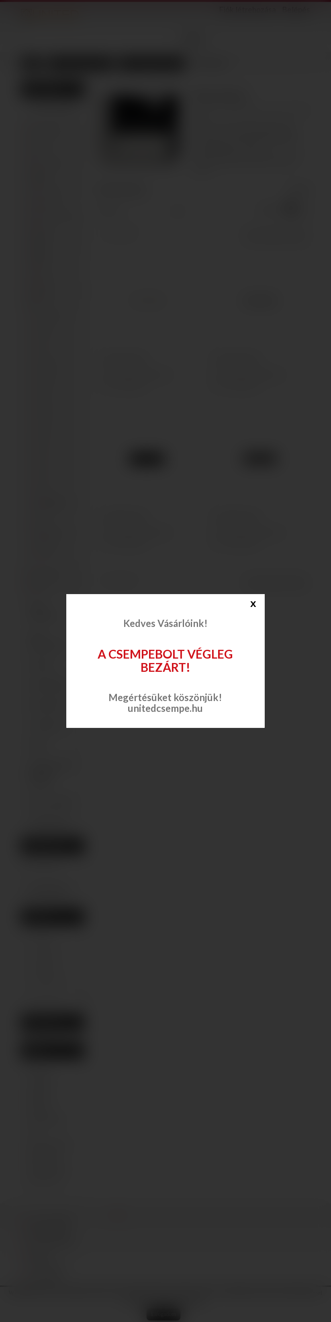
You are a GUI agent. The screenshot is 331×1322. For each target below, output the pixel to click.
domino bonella (48, 1144)
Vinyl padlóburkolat (48, 640)
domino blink (45, 1120)
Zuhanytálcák (47, 704)
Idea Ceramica (49, 192)
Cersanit (43, 140)
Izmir (44, 346)
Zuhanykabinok (49, 684)
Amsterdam (52, 315)
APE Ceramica (49, 575)
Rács (290, 210)
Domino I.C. (49, 980)
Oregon (47, 551)
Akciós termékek (51, 802)
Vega (44, 487)
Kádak (37, 744)
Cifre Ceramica (50, 163)
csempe (39, 1084)
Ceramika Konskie (41, 298)
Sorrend (106, 209)
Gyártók (38, 916)
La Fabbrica (45, 203)
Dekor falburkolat (44, 611)
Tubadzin (43, 284)
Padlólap (41, 664)
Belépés (296, 9)
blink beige (43, 1156)
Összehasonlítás (127, 385)
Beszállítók (43, 1022)
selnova (39, 1108)
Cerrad (41, 151)
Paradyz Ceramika (39, 240)
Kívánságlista (46, 845)
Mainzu (42, 587)
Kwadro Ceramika (53, 215)
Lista (305, 210)
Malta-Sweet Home (52, 536)
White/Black (52, 503)
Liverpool (49, 362)
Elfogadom (163, 1314)
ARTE (42, 930)
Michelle (48, 378)
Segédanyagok (49, 822)
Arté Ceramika (49, 128)
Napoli (46, 393)
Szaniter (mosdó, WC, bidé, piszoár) (51, 773)
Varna (45, 471)
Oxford (47, 424)
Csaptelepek (45, 724)
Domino (45, 968)
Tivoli (45, 456)
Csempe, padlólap (52, 106)
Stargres (43, 273)
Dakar (45, 518)
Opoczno (43, 227)
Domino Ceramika (39, 177)
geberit (39, 1096)
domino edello (47, 1168)
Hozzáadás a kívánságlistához (140, 374)
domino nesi (44, 1180)
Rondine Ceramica (39, 258)
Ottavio (47, 409)
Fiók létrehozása (247, 9)
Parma (46, 440)
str (33, 1132)
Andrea (47, 331)
